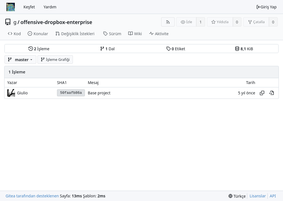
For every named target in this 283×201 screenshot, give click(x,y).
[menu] (237, 196)
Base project (99, 92)
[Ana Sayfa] (10, 7)
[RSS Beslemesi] (167, 22)
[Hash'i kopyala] (262, 93)
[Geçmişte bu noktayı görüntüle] (271, 93)
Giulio (22, 92)
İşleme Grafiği (55, 59)
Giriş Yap (266, 6)
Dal (107, 48)
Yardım (50, 6)
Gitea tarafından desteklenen (32, 195)
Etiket (175, 48)
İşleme (38, 48)
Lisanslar (257, 195)
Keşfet (29, 6)
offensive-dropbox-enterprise (56, 22)
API (273, 195)
